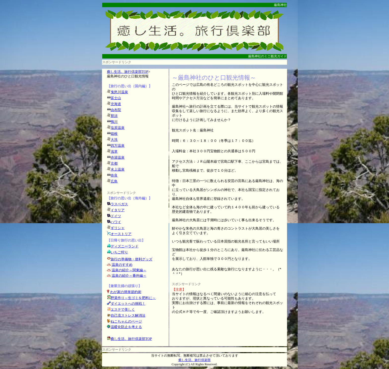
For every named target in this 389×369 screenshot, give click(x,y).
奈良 (114, 175)
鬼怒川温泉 (119, 92)
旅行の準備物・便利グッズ (131, 259)
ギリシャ (118, 228)
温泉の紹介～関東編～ (129, 270)
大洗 (114, 140)
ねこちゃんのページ (126, 321)
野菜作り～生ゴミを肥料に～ (133, 298)
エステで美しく (123, 309)
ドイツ (116, 216)
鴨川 (114, 122)
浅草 (114, 152)
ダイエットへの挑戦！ (126, 304)
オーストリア (121, 234)
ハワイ (116, 222)
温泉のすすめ (122, 265)
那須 (114, 116)
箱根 (114, 134)
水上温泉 (118, 169)
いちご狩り (119, 252)
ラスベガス (119, 204)
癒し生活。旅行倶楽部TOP (127, 72)
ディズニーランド (124, 246)
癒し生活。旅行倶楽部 (194, 360)
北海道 (116, 104)
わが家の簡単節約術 (125, 292)
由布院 (116, 110)
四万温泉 (118, 146)
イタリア (118, 210)
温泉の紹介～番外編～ (129, 275)
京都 (114, 163)
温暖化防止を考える (126, 327)
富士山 (116, 98)
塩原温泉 (118, 128)
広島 (114, 181)
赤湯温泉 (118, 157)
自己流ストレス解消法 (128, 315)
